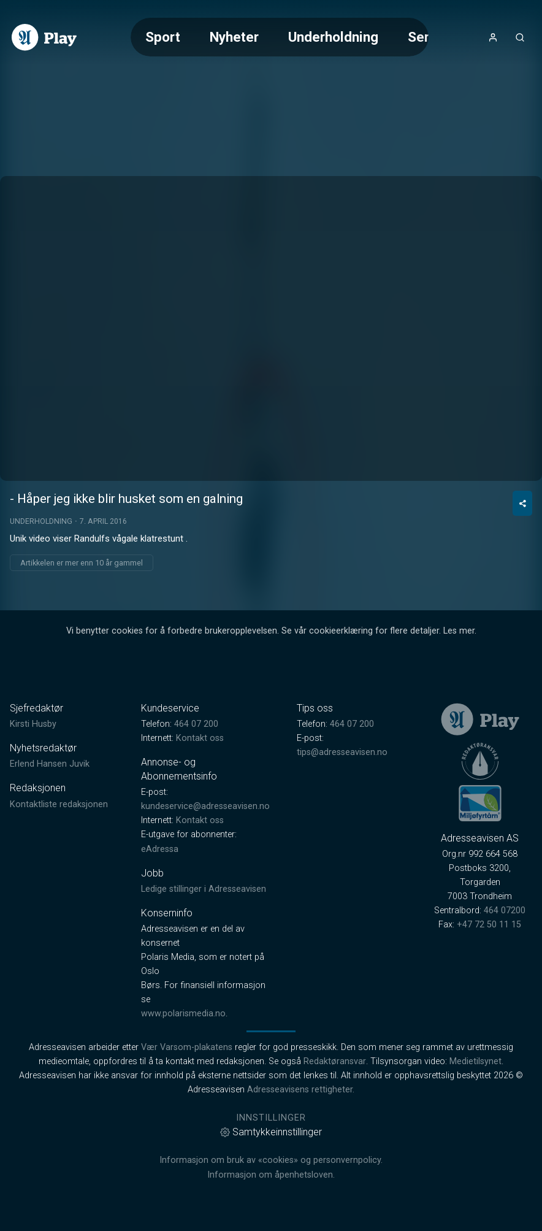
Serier (427, 37)
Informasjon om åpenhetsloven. (271, 1175)
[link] (44, 37)
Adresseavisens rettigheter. (300, 1089)
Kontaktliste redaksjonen (59, 804)
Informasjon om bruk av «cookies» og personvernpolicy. (271, 1160)
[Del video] (522, 503)
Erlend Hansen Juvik (50, 764)
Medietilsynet (475, 1061)
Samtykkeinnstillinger (271, 1132)
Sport (162, 37)
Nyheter (234, 37)
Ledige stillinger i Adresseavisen (203, 889)
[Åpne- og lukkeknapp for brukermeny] (493, 37)
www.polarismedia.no (183, 1013)
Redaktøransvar (334, 1061)
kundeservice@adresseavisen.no (205, 806)
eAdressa (159, 849)
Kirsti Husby (33, 724)
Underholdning (333, 37)
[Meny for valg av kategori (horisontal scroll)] (280, 37)
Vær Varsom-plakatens (186, 1047)
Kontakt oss (200, 738)
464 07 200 (196, 724)
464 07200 (504, 910)
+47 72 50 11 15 (489, 924)
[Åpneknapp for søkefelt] (520, 37)
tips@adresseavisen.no (342, 752)
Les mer (459, 631)
